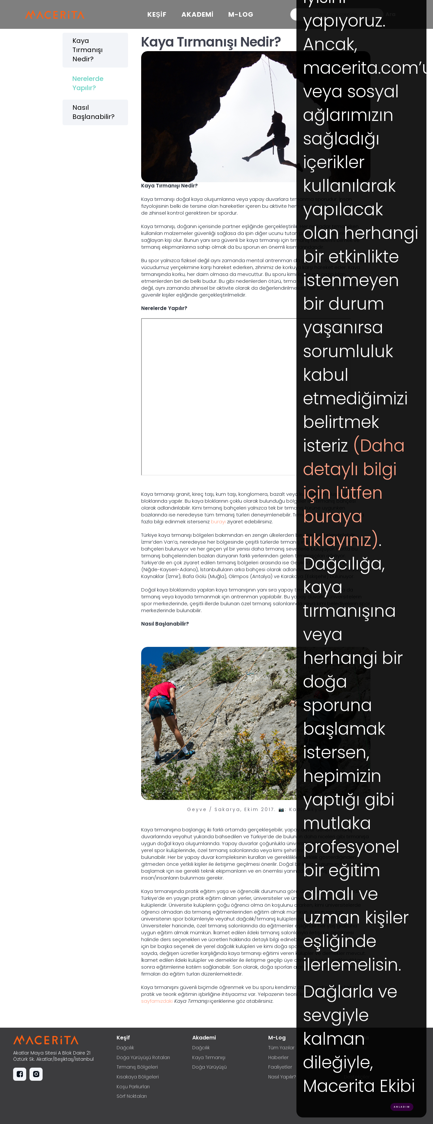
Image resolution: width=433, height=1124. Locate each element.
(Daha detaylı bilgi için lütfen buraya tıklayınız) (354, 493)
